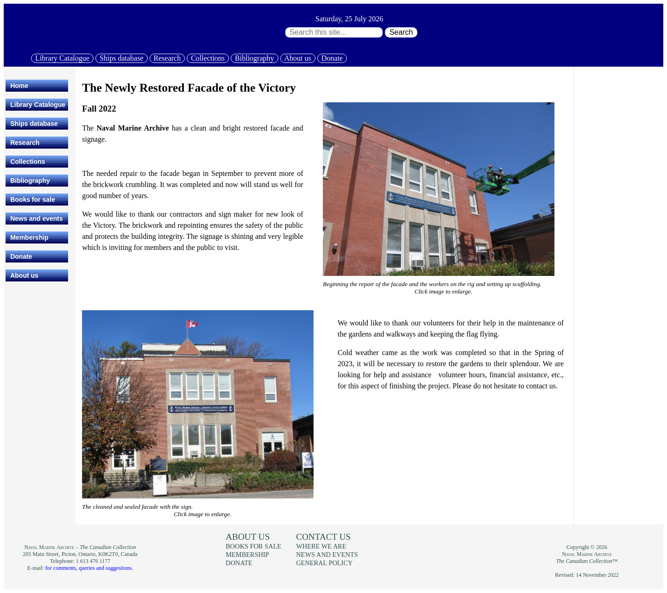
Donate (332, 58)
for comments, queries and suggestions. (89, 568)
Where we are (321, 546)
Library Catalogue (62, 58)
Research (167, 58)
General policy (324, 563)
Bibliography (254, 58)
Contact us (323, 537)
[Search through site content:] (334, 32)
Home (19, 85)
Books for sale (32, 199)
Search (401, 32)
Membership (29, 237)
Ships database (122, 58)
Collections (208, 58)
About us (297, 58)
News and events (36, 218)
